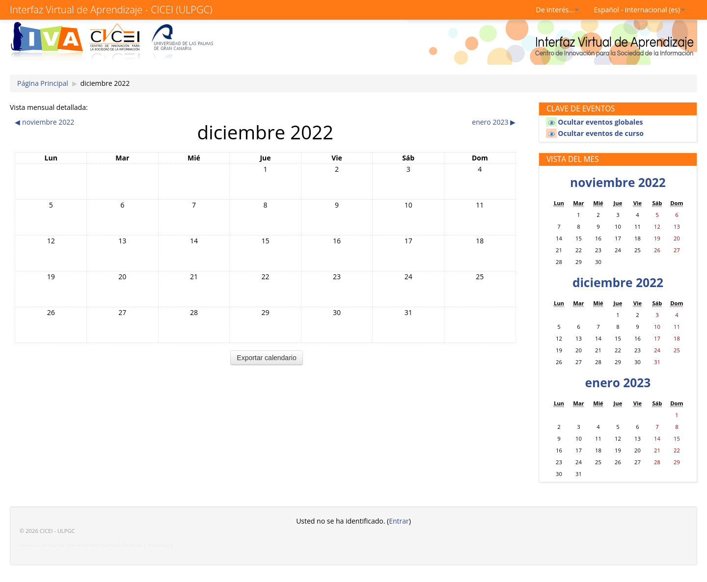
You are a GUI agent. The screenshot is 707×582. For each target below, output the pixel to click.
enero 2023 (618, 382)
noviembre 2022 (618, 182)
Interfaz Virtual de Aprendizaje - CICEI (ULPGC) (111, 9)
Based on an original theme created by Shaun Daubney (81, 545)
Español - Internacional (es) (639, 9)
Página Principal (42, 83)
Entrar (399, 521)
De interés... (557, 9)
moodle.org (161, 545)
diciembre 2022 (105, 83)
